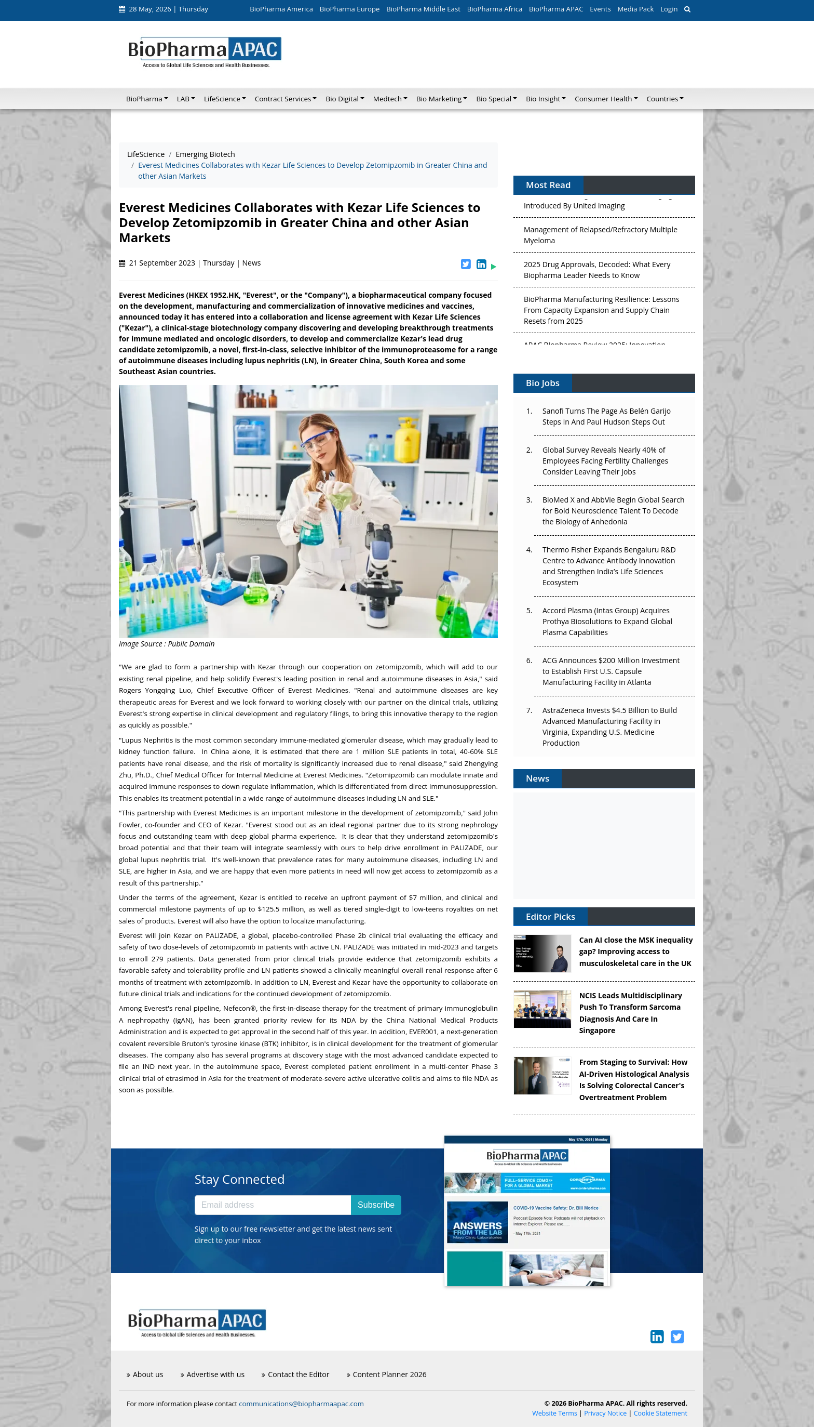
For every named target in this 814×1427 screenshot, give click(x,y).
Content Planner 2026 (387, 1374)
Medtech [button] (387, 98)
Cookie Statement (660, 1413)
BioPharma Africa (495, 9)
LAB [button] (183, 98)
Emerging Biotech (205, 154)
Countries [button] (663, 98)
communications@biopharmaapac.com (301, 1403)
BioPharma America (281, 9)
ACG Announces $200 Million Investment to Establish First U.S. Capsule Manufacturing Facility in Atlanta (611, 671)
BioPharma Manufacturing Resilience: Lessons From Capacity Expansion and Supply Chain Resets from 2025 (602, 312)
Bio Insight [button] (543, 98)
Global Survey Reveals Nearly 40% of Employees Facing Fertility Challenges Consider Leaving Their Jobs (605, 461)
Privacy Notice (605, 1413)
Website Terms (554, 1413)
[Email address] (273, 1205)
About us (145, 1374)
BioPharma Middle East (423, 9)
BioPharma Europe (350, 9)
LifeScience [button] (222, 98)
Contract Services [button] (283, 98)
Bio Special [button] (493, 98)
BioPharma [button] (144, 98)
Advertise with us (213, 1374)
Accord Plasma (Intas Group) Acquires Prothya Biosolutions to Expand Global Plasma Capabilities (607, 621)
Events (600, 9)
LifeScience (146, 154)
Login (668, 9)
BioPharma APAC (556, 9)
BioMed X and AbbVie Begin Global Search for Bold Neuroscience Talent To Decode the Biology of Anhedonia (613, 510)
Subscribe (376, 1204)
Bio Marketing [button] (439, 98)
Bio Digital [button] (341, 98)
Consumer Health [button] (603, 98)
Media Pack (635, 9)
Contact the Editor (295, 1374)
